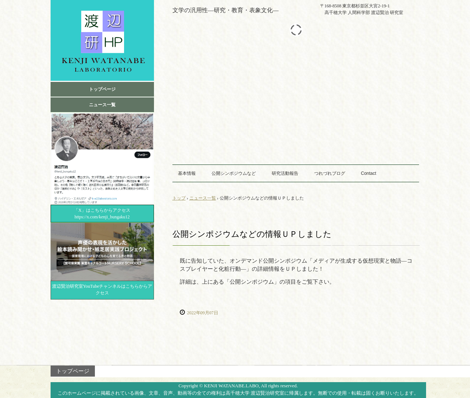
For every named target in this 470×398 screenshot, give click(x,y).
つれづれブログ (329, 173)
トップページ (102, 89)
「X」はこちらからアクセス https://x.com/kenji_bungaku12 (105, 213)
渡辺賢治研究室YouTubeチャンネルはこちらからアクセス (102, 289)
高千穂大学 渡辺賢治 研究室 (102, 40)
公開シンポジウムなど (234, 173)
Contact (368, 173)
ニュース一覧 (102, 104)
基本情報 (187, 173)
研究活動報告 (285, 173)
